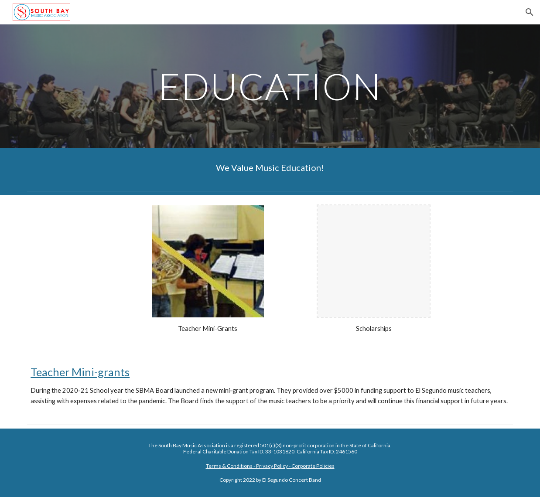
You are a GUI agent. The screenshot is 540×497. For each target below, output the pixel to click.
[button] (529, 12)
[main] (270, 86)
